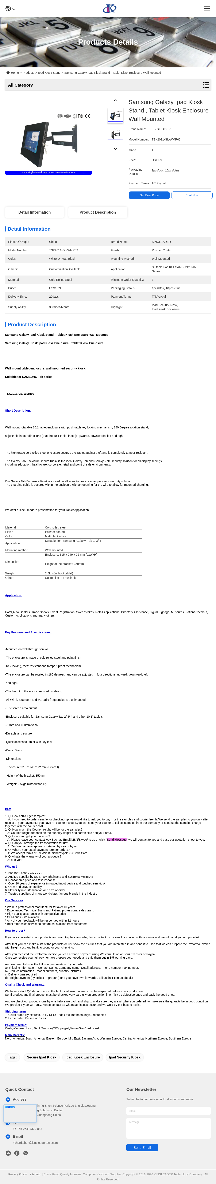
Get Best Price (149, 195)
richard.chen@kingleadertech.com (35, 1142)
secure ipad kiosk (41, 1057)
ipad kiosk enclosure (83, 1057)
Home (15, 72)
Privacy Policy (17, 1174)
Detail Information (34, 212)
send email (142, 1147)
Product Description (98, 212)
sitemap (35, 1174)
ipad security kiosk (124, 1057)
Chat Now (191, 195)
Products (28, 72)
